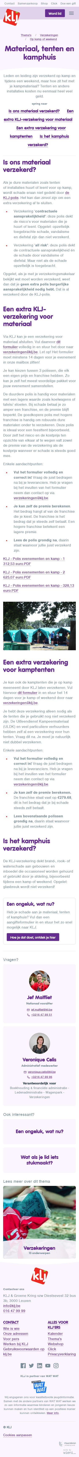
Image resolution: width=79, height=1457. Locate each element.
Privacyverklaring (62, 1354)
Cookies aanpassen (17, 1435)
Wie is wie (11, 1328)
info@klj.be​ (11, 1305)
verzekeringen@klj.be (20, 352)
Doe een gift (68, 3)
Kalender (55, 1333)
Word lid (55, 13)
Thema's (26, 35)
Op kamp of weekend (43, 39)
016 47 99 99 (14, 1310)
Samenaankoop (28, 3)
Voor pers (11, 1339)
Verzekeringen (49, 35)
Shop (44, 3)
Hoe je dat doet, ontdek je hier (33, 937)
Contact (9, 3)
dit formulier (27, 692)
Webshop (55, 1344)
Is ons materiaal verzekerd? (34, 111)
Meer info (53, 1413)
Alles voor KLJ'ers (58, 1325)
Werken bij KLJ (15, 1344)
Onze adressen (15, 1333)
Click (54, 3)
